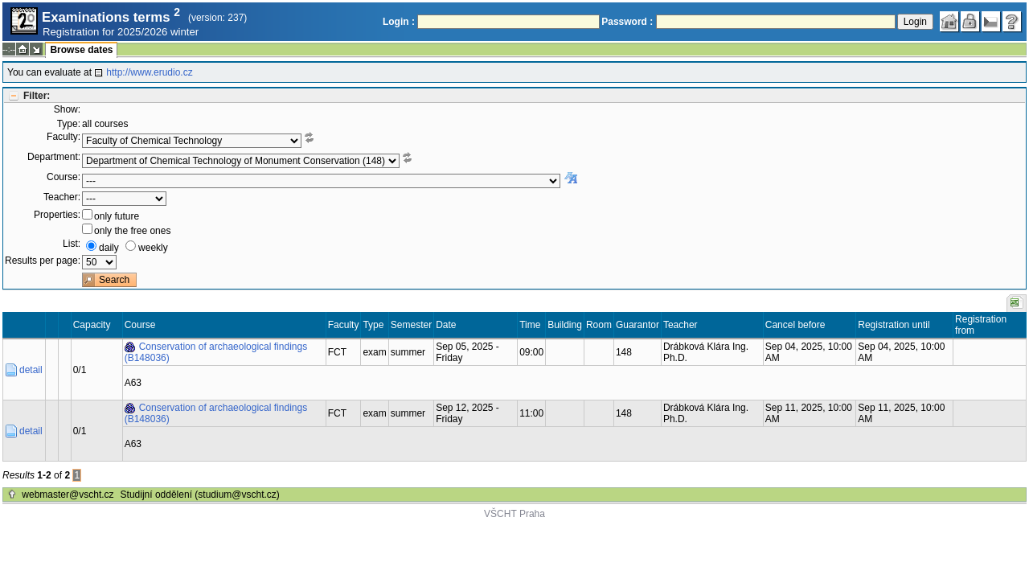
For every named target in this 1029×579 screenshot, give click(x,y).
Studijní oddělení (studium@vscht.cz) (200, 494)
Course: (63, 177)
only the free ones (132, 230)
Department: (53, 156)
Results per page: (42, 260)
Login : (399, 21)
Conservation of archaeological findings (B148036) (216, 352)
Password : (627, 21)
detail (31, 370)
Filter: (36, 95)
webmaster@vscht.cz (67, 494)
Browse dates (81, 49)
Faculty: (63, 136)
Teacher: (61, 197)
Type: (68, 123)
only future (116, 216)
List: (71, 243)
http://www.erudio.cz (149, 72)
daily (109, 247)
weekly (153, 247)
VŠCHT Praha (514, 513)
